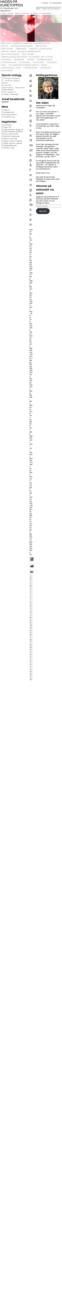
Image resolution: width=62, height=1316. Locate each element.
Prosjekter (6, 59)
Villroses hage (8, 148)
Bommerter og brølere (22, 43)
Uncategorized (7, 68)
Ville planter (7, 70)
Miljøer (31, 54)
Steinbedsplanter (44, 59)
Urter (18, 68)
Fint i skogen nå (9, 92)
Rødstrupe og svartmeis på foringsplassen (31, 150)
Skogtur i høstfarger (10, 94)
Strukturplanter (8, 62)
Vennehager (45, 68)
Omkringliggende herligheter (14, 57)
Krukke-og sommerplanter (29, 51)
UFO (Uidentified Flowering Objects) (24, 65)
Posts (45, 3)
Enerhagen (7, 125)
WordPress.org (9, 117)
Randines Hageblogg (11, 136)
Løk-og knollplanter (10, 54)
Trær (3, 65)
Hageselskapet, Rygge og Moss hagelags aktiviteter (13, 130)
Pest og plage (47, 57)
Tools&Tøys (52, 62)
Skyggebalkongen (10, 145)
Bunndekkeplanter (42, 43)
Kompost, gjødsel (8, 51)
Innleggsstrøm (8, 112)
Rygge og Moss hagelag (12, 141)
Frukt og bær (7, 49)
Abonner (42, 211)
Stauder (30, 59)
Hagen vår (7, 127)
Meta (24, 54)
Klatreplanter (45, 49)
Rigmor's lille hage (10, 138)
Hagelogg (33, 49)
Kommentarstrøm (10, 115)
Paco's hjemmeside (10, 134)
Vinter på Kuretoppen (11, 78)
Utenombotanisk (30, 68)
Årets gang (6, 43)
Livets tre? (7, 85)
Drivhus (4, 46)
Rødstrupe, (31, 625)
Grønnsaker (21, 49)
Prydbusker (19, 59)
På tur (5, 83)
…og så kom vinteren (11, 81)
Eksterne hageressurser (22, 46)
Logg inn (6, 110)
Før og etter (41, 46)
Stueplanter (24, 62)
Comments (56, 3)
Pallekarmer (34, 57)
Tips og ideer (38, 62)
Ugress (44, 65)
